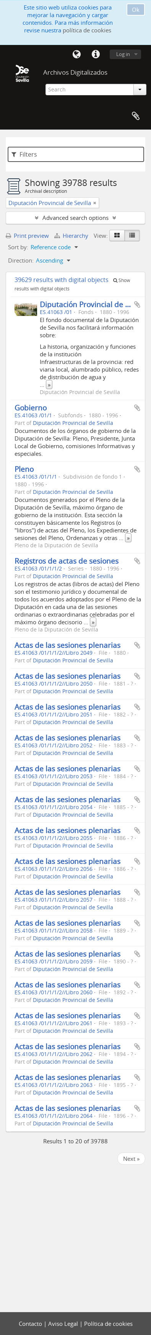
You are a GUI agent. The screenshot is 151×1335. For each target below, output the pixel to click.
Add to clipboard (137, 304)
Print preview (27, 235)
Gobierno (31, 407)
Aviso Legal (64, 1323)
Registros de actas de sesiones (67, 561)
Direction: (21, 260)
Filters (24, 154)
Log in (123, 54)
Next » (131, 1158)
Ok (136, 9)
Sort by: (18, 247)
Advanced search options (75, 217)
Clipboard (135, 116)
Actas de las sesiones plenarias (67, 645)
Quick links (95, 54)
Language (76, 54)
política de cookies (87, 30)
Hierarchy (72, 235)
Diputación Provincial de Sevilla (93, 304)
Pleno (24, 469)
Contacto (31, 1323)
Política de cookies (108, 1323)
